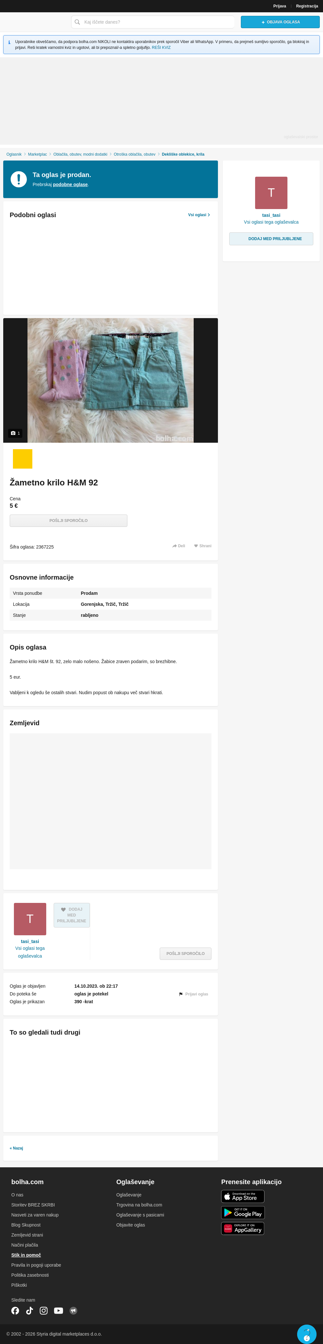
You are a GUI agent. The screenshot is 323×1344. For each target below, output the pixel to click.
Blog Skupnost (25, 1224)
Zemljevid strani (27, 1235)
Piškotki (19, 1285)
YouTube (58, 1311)
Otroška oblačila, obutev (135, 154)
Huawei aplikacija (243, 1228)
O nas (17, 1194)
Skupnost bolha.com (73, 1311)
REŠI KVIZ (161, 47)
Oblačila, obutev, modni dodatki (80, 154)
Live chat (307, 1334)
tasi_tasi (30, 941)
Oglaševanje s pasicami (140, 1214)
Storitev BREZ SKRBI (33, 1204)
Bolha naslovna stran (34, 22)
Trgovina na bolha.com (139, 1204)
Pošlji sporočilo (68, 520)
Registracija (307, 6)
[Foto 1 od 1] (22, 459)
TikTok (29, 1311)
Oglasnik (14, 154)
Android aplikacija (243, 1212)
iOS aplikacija (243, 1196)
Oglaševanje (129, 1194)
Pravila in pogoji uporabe (36, 1265)
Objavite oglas (130, 1224)
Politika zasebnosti (30, 1275)
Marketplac (37, 154)
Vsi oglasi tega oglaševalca (30, 952)
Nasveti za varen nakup (35, 1214)
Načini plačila (24, 1245)
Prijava (280, 6)
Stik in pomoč (26, 1255)
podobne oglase (70, 184)
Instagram (44, 1311)
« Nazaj (16, 1148)
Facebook (15, 1311)
